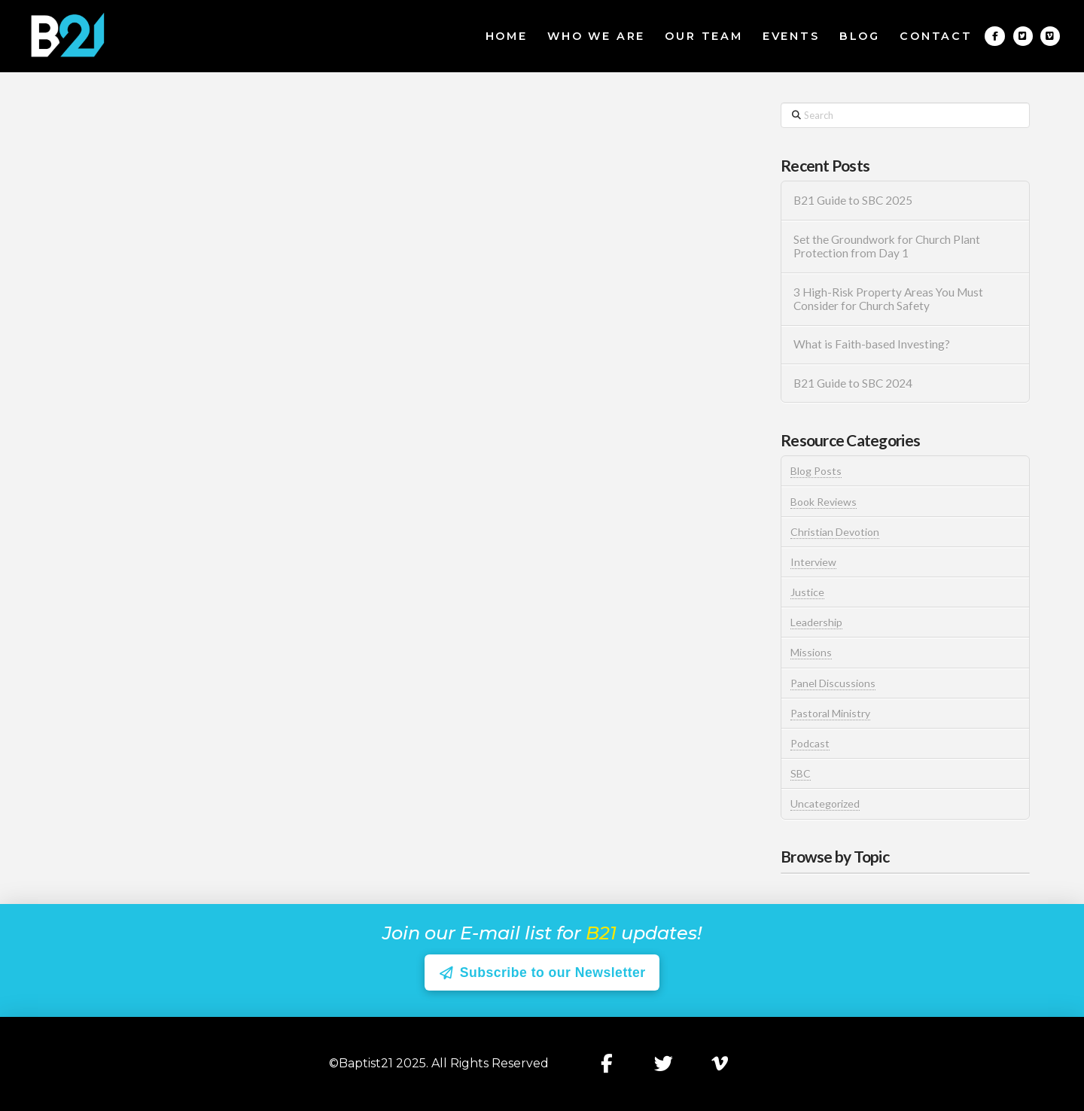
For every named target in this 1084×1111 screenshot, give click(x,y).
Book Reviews (823, 501)
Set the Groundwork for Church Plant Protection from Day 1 (886, 246)
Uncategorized (825, 803)
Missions (811, 652)
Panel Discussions (832, 683)
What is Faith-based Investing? (871, 344)
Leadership (816, 622)
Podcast (810, 743)
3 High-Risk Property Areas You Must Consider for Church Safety (888, 299)
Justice (807, 592)
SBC (800, 773)
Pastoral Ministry (830, 713)
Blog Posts (816, 470)
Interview (813, 562)
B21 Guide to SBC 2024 (852, 383)
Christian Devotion (834, 531)
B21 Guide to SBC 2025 (852, 200)
